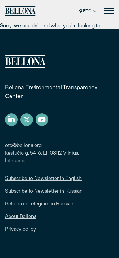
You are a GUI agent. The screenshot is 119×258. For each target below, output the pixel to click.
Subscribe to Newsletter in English (43, 178)
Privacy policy (20, 229)
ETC (87, 10)
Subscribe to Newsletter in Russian (44, 191)
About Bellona (20, 216)
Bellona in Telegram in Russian (39, 203)
